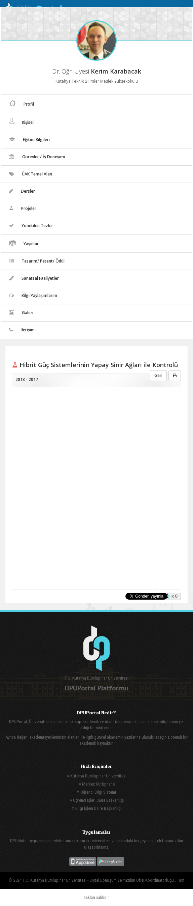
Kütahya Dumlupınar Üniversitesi (96, 775)
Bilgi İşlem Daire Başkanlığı (96, 808)
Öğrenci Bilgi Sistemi (96, 792)
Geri (158, 375)
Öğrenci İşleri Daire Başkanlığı (97, 800)
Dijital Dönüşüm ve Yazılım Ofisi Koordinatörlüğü (132, 880)
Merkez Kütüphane (97, 784)
